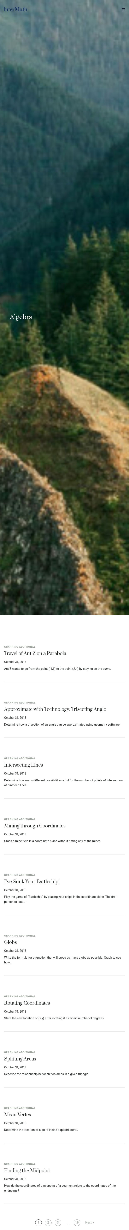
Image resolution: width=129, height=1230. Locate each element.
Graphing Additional (20, 646)
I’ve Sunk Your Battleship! (32, 882)
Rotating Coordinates (27, 1003)
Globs (10, 942)
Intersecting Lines (23, 765)
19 (77, 1222)
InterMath (15, 9)
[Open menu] (123, 9)
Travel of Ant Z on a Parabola (35, 653)
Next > (89, 1222)
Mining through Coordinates (34, 826)
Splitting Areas (20, 1059)
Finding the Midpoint (27, 1171)
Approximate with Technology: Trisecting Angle (55, 709)
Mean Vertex (17, 1115)
